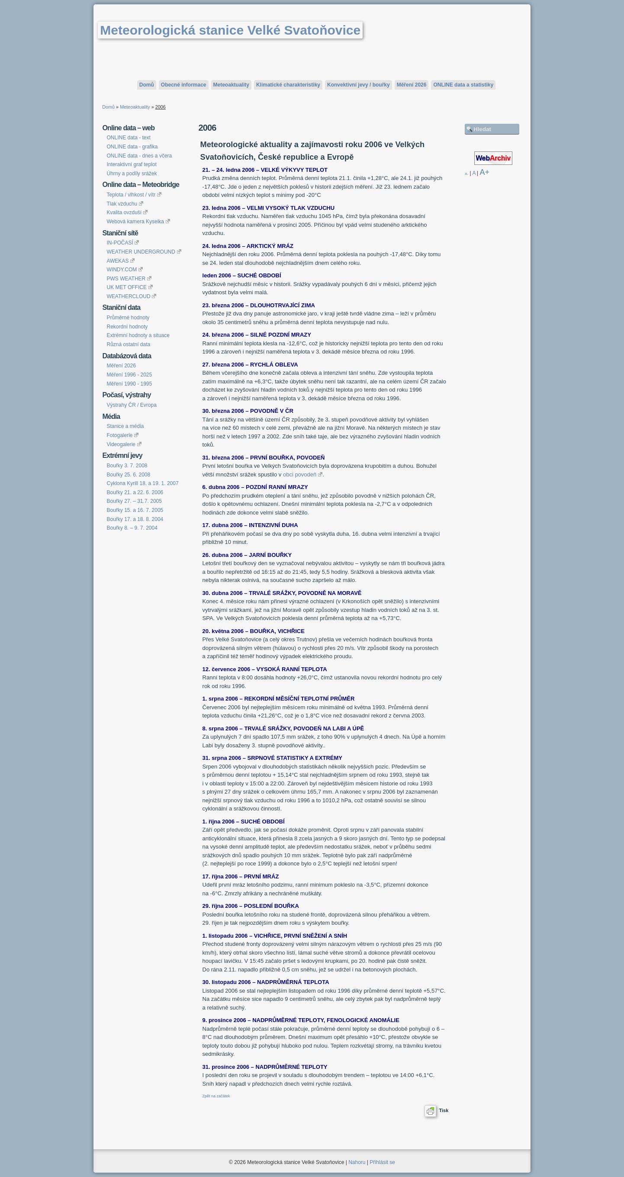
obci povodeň (302, 474)
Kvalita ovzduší (126, 212)
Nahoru (356, 1162)
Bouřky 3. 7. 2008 (126, 466)
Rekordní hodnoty (127, 327)
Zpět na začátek (216, 1096)
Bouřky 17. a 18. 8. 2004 (134, 519)
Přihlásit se (382, 1162)
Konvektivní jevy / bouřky (358, 85)
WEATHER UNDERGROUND (143, 252)
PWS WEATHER (128, 279)
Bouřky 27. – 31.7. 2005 (133, 501)
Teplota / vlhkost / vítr (133, 195)
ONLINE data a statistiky (463, 85)
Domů (146, 85)
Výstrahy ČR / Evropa (131, 405)
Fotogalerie (122, 435)
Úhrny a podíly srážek (131, 173)
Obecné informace (183, 85)
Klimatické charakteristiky (288, 85)
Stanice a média (125, 426)
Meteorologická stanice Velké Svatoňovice (230, 30)
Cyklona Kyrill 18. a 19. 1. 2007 (142, 483)
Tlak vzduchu (124, 204)
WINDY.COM (124, 270)
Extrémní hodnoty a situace (137, 335)
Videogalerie (123, 444)
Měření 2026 (412, 85)
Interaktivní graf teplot (131, 164)
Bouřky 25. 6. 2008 (128, 475)
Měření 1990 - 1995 (129, 384)
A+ (485, 172)
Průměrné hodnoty (127, 318)
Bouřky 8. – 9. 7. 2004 (131, 528)
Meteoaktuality (231, 85)
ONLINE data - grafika (132, 147)
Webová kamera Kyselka (138, 222)
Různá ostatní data (128, 344)
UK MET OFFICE (129, 287)
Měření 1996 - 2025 (129, 375)
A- (466, 174)
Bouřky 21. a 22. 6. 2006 (134, 492)
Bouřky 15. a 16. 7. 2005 (134, 510)
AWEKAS (120, 261)
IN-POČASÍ (122, 243)
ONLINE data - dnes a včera (139, 156)
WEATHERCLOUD (131, 296)
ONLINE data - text (128, 138)
